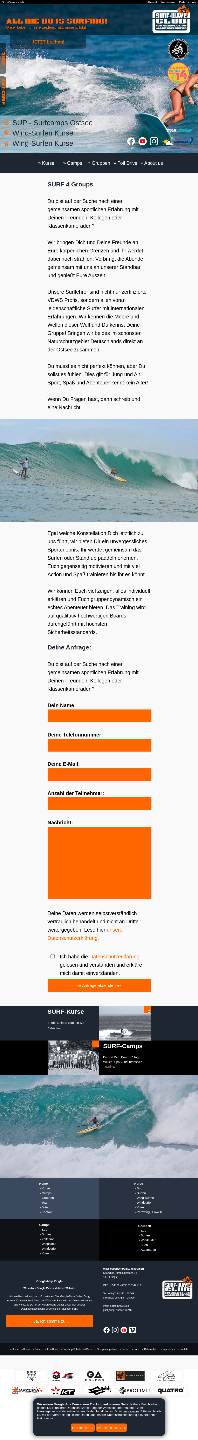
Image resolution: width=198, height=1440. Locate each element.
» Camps (72, 163)
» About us (152, 163)
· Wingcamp (47, 1244)
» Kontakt (183, 1349)
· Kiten (139, 1207)
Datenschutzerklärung (114, 956)
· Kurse (44, 1188)
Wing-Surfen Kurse (42, 143)
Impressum (169, 2)
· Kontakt (45, 1212)
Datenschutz (187, 2)
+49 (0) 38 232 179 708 (121, 1293)
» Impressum (168, 1349)
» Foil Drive (125, 163)
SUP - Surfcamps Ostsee (52, 123)
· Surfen (140, 1193)
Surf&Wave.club (13, 2)
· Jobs (43, 1207)
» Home (14, 1349)
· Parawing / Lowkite (148, 1212)
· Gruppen (46, 1198)
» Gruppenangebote (106, 1349)
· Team (44, 1202)
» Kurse (46, 163)
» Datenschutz (150, 1349)
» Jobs (135, 1349)
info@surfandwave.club (116, 1305)
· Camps (45, 1193)
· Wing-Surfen (144, 1198)
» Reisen (124, 1349)
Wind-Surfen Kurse (42, 133)
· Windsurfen (143, 1202)
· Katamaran (147, 1249)
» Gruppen (99, 163)
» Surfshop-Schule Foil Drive (76, 1349)
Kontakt (153, 2)
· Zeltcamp (46, 1239)
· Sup (138, 1188)
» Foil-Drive (51, 1349)
